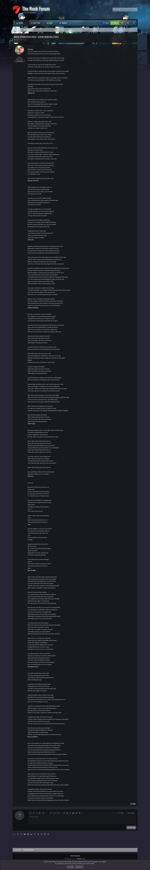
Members (64, 23)
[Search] (127, 10)
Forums (21, 23)
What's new (36, 23)
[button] (27, 23)
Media (51, 23)
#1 (135, 46)
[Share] (133, 46)
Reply (134, 804)
